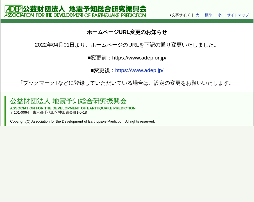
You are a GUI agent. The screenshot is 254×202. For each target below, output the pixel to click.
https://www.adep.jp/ (139, 70)
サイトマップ (238, 15)
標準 (208, 15)
